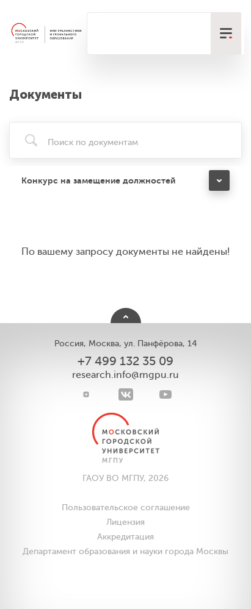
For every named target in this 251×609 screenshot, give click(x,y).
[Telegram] (85, 394)
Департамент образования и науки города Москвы (125, 551)
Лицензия (125, 522)
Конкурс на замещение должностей (98, 180)
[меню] (226, 33)
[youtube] (165, 394)
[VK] (125, 394)
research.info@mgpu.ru (125, 374)
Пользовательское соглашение (126, 507)
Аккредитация (125, 536)
